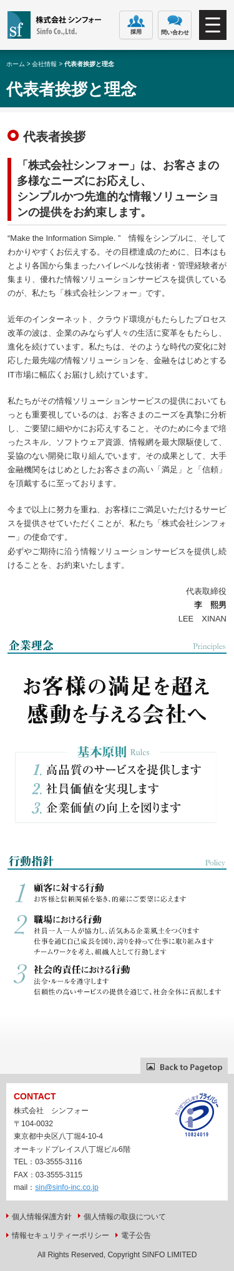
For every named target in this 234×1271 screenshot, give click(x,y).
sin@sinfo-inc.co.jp (67, 1187)
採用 (136, 25)
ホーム (15, 64)
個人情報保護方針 (42, 1216)
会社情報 (44, 64)
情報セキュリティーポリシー (60, 1235)
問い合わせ (175, 25)
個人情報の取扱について (125, 1216)
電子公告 (136, 1235)
